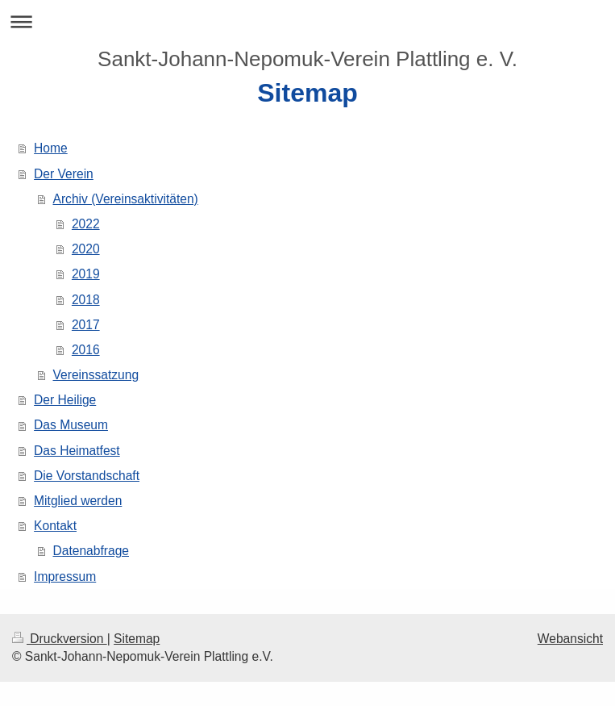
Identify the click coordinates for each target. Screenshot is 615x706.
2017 (86, 325)
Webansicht (570, 638)
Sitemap (137, 638)
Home (51, 148)
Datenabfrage (91, 551)
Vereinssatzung (96, 375)
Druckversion (59, 638)
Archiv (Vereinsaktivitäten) (125, 199)
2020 (86, 249)
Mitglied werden (78, 501)
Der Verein (63, 174)
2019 (86, 274)
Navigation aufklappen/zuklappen (307, 21)
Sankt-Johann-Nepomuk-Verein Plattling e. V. (307, 59)
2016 (86, 350)
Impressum (65, 576)
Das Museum (71, 425)
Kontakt (55, 526)
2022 (86, 224)
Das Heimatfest (77, 450)
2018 (86, 300)
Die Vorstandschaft (86, 476)
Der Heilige (65, 400)
